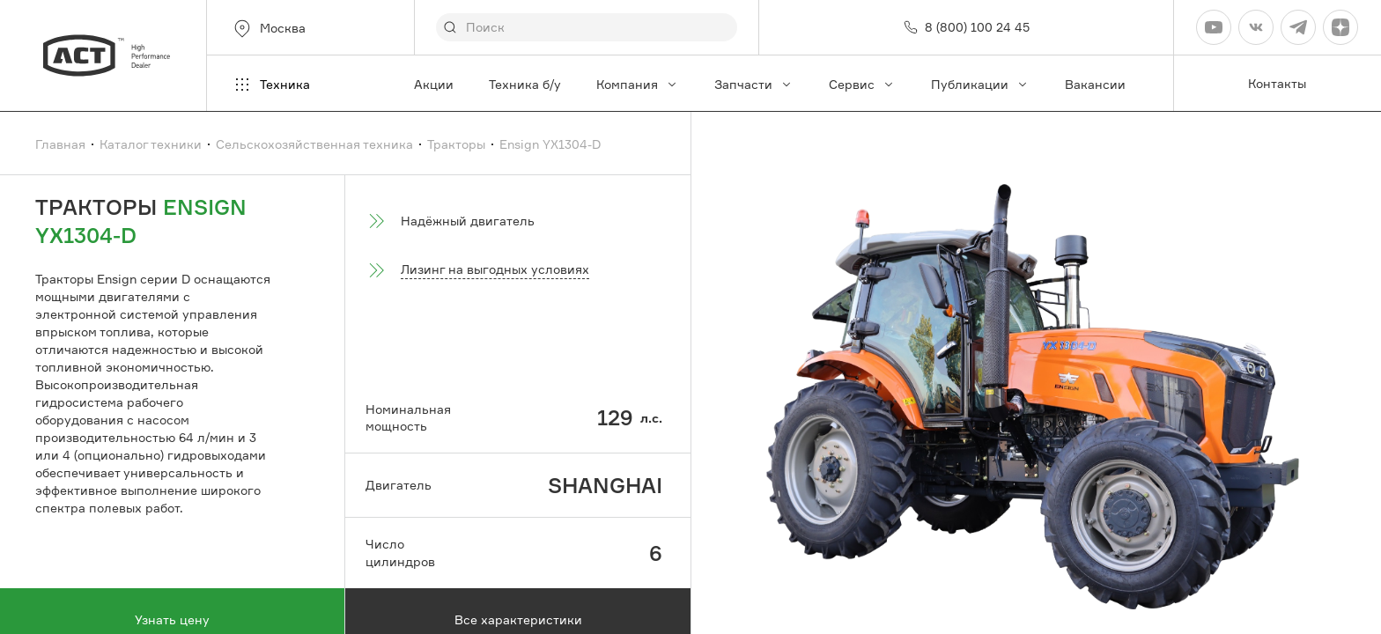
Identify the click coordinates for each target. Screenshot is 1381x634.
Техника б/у (525, 84)
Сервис (862, 84)
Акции (434, 84)
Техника (271, 84)
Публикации (980, 84)
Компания (637, 84)
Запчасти (754, 84)
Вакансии (1095, 84)
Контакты (1277, 83)
